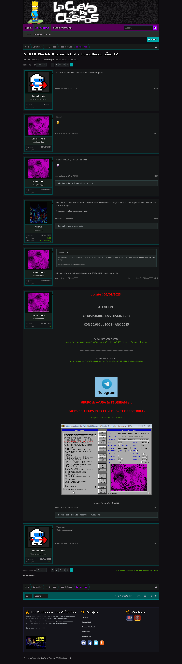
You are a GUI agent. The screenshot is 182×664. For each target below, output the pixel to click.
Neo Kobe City (45, 241)
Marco (61, 515)
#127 (156, 543)
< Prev (39, 64)
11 (64, 64)
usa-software (61, 60)
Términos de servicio (144, 596)
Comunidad (42, 27)
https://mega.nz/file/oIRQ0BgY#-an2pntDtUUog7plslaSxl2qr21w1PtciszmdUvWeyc (106, 361)
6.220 (49, 107)
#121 (156, 88)
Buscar (29, 34)
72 (50, 150)
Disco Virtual (62, 27)
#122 (156, 133)
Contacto (124, 596)
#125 (156, 278)
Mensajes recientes (42, 34)
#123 (156, 176)
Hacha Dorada (38, 96)
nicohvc (61, 183)
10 (60, 64)
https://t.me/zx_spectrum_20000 (106, 417)
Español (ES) (40, 596)
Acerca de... (88, 636)
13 (71, 64)
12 (68, 64)
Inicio (28, 27)
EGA (27, 596)
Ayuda (131, 596)
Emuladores (36, 60)
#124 (156, 219)
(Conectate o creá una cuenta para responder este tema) (134, 570)
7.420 (49, 238)
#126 (156, 507)
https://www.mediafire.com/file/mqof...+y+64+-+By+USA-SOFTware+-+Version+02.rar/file (106, 342)
